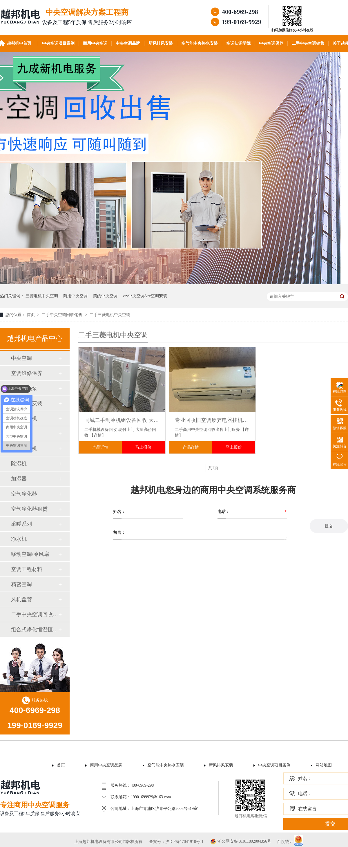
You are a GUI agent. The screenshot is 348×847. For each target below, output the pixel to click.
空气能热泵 (24, 388)
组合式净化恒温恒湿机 (34, 629)
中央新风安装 (26, 403)
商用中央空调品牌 (106, 765)
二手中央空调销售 (308, 43)
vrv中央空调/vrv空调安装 (145, 296)
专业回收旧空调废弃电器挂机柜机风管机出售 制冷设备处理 (212, 420)
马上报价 (143, 447)
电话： (305, 793)
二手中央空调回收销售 (63, 315)
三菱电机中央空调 (42, 296)
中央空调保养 (271, 43)
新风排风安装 (160, 43)
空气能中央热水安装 (199, 43)
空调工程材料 (26, 569)
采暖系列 (21, 524)
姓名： (305, 778)
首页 (31, 315)
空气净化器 (24, 494)
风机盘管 (21, 599)
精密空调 (21, 584)
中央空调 (21, 358)
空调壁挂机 (24, 418)
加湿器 (19, 479)
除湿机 (19, 464)
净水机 (19, 539)
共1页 (213, 468)
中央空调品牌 (128, 43)
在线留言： (309, 808)
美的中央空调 (105, 296)
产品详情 (100, 447)
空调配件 (21, 433)
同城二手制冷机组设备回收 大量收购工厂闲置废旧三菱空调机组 (122, 420)
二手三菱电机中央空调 (110, 315)
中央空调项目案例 (58, 43)
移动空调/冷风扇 (30, 554)
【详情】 (98, 435)
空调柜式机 (24, 448)
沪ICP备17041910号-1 (184, 841)
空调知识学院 (238, 43)
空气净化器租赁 (29, 509)
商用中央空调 (95, 43)
